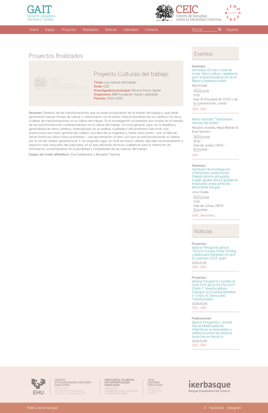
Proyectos (68, 30)
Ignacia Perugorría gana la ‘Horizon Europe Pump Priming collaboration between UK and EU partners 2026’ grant (214, 252)
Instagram (234, 408)
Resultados (91, 30)
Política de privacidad (42, 408)
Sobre (34, 30)
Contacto (151, 30)
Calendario (131, 30)
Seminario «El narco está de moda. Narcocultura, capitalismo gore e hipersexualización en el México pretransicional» (215, 75)
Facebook (216, 408)
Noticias (111, 30)
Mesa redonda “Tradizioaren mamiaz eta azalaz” (212, 121)
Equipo (50, 30)
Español (232, 30)
